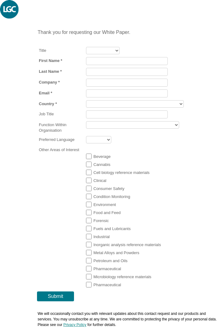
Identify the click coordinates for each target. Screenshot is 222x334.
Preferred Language (57, 139)
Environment (104, 204)
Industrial (101, 236)
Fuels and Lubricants (112, 228)
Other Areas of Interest (59, 149)
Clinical (99, 180)
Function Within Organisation (53, 127)
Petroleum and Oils (110, 260)
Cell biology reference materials (121, 172)
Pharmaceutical (107, 268)
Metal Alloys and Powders (116, 252)
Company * (49, 82)
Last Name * (50, 71)
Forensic (101, 220)
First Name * (50, 60)
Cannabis (101, 164)
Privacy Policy (74, 325)
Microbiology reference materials (122, 276)
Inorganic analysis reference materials (127, 244)
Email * (45, 93)
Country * (48, 103)
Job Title (46, 114)
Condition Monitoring (111, 196)
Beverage (102, 156)
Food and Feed (107, 212)
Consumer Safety (108, 188)
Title (42, 50)
